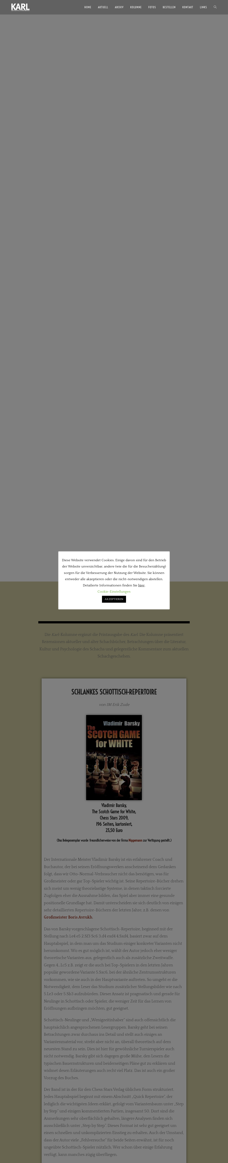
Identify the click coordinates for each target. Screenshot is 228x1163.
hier (141, 585)
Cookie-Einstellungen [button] (114, 592)
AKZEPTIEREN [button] (114, 599)
